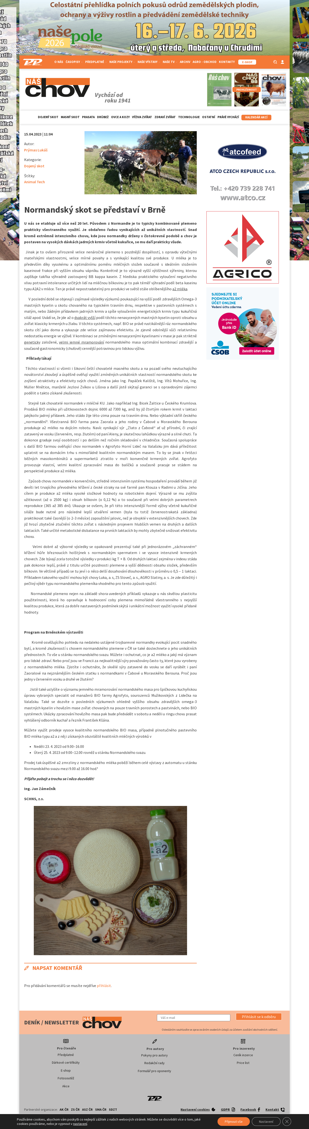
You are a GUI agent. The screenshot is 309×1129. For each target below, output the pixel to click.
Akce (66, 1086)
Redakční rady (154, 1063)
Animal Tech (34, 181)
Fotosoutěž (66, 1078)
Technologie (189, 117)
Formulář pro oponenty (154, 1071)
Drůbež (103, 117)
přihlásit (104, 985)
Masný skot (70, 117)
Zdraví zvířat (165, 117)
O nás (58, 62)
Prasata (88, 117)
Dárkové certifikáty (66, 1062)
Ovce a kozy (120, 117)
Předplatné (96, 62)
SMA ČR (100, 1109)
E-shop (66, 1070)
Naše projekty (122, 62)
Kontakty (227, 62)
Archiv (185, 62)
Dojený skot (48, 117)
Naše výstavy (149, 62)
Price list (243, 1063)
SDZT (113, 1109)
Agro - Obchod (205, 62)
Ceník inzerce (243, 1055)
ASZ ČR (87, 1109)
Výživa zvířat (142, 117)
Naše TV (170, 62)
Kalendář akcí (256, 117)
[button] (259, 1016)
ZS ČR (75, 1109)
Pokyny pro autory (154, 1055)
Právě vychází (228, 117)
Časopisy (74, 62)
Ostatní (208, 117)
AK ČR (64, 1109)
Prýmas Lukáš (36, 150)
